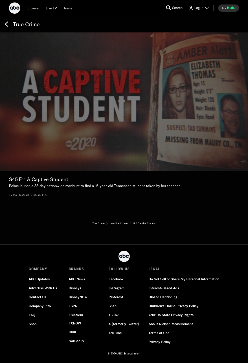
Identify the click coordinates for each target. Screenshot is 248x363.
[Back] (6, 24)
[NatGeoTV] (76, 341)
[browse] (33, 8)
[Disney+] (75, 288)
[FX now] (75, 323)
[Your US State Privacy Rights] (171, 315)
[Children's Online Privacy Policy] (173, 306)
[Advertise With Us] (43, 288)
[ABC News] (77, 279)
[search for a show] (174, 8)
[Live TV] (51, 8)
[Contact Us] (37, 297)
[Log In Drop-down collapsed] (198, 8)
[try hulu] (228, 8)
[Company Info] (40, 306)
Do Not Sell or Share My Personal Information (184, 279)
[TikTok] (114, 315)
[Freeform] (76, 315)
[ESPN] (73, 306)
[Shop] (33, 324)
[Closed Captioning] (163, 297)
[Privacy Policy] (160, 342)
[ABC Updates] (39, 279)
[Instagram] (117, 288)
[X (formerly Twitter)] (124, 324)
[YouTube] (115, 333)
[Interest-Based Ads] (164, 288)
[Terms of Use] (159, 333)
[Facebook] (116, 279)
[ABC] (14, 8)
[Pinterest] (116, 297)
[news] (68, 8)
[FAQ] (32, 315)
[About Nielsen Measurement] (171, 324)
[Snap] (112, 306)
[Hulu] (72, 332)
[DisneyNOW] (78, 297)
